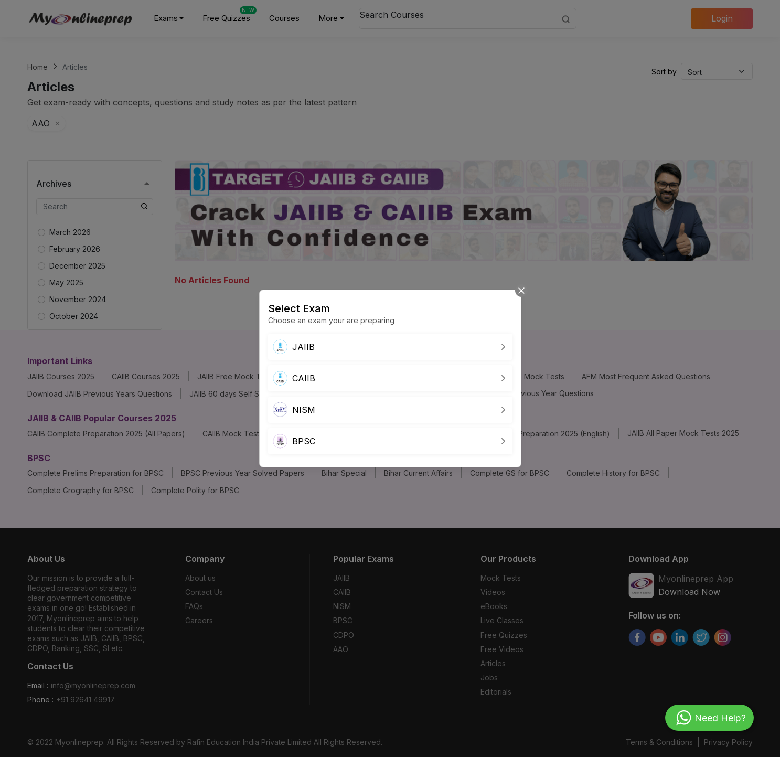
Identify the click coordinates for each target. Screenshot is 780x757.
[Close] (521, 290)
